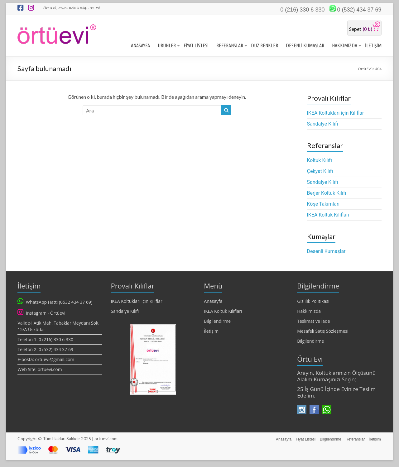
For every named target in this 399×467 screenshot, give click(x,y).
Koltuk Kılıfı (319, 161)
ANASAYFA (140, 46)
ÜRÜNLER (167, 46)
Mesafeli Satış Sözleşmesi (322, 332)
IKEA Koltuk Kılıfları (328, 215)
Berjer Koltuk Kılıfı (326, 194)
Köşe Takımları (323, 204)
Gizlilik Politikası (313, 302)
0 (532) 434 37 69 (359, 10)
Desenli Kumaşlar (326, 252)
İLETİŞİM (373, 46)
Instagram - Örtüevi (45, 314)
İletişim (211, 332)
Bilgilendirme (217, 322)
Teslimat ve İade (313, 322)
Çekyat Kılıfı (320, 172)
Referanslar (355, 439)
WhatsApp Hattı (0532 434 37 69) (59, 303)
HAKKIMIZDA (344, 46)
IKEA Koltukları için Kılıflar (335, 114)
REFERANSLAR (229, 46)
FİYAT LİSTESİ (196, 46)
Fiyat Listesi (304, 439)
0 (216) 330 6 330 (302, 10)
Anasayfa (213, 302)
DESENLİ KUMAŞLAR (305, 46)
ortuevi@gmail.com (54, 360)
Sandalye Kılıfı (322, 124)
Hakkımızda (309, 312)
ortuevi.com (50, 370)
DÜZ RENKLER (264, 46)
